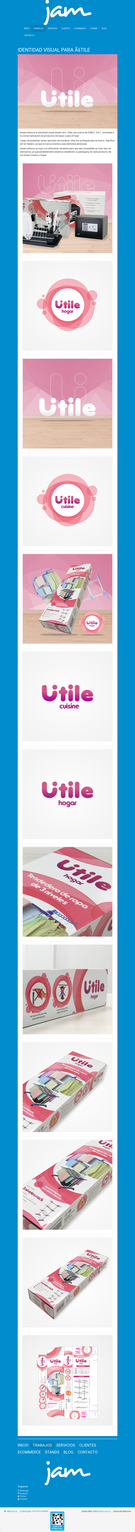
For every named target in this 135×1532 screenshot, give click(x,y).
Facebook (23, 1493)
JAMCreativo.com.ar (101, 1511)
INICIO (26, 28)
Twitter (22, 1496)
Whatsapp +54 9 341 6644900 (34, 1511)
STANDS (94, 28)
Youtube (22, 1499)
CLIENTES (65, 28)
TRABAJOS (38, 28)
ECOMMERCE (80, 28)
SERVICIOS (52, 28)
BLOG (104, 28)
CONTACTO (29, 35)
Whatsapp (23, 1491)
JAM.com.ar (12, 1511)
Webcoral (127, 1511)
